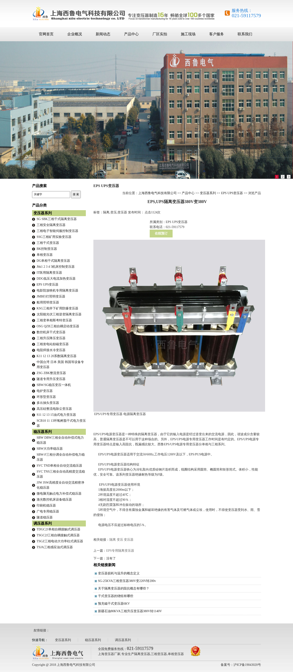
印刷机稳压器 (46, 505)
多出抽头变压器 (48, 403)
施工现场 (188, 34)
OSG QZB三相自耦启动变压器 (58, 326)
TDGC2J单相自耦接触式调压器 (58, 529)
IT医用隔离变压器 (49, 272)
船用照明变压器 (48, 302)
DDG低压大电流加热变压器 (56, 278)
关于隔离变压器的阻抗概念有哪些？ (123, 588)
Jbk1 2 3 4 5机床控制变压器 (56, 266)
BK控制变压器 (47, 249)
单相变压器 (45, 254)
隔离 (112, 539)
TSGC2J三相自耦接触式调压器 (58, 535)
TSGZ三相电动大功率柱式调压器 (60, 541)
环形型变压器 (46, 397)
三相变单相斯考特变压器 (54, 320)
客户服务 (216, 34)
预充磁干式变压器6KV (114, 603)
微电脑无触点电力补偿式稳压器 (59, 493)
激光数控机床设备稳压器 (54, 499)
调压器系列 (42, 523)
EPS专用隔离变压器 (120, 550)
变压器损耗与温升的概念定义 (119, 573)
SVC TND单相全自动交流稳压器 (59, 465)
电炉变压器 (45, 391)
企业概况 (74, 34)
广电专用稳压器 (48, 511)
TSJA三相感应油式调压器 (55, 547)
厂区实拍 (159, 34)
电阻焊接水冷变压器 (51, 350)
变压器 (128, 539)
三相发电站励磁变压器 (53, 344)
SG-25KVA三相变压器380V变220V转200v (127, 581)
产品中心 (131, 34)
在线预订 (161, 233)
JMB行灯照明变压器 (51, 296)
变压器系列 (208, 193)
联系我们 (245, 34)
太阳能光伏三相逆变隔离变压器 (59, 314)
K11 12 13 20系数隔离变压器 (56, 356)
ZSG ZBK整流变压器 (51, 373)
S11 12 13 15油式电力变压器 (56, 414)
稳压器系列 (42, 432)
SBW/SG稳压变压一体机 (54, 385)
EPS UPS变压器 (232, 193)
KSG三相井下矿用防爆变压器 (57, 308)
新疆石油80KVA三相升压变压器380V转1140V (130, 611)
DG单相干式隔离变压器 (53, 260)
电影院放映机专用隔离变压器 (57, 290)
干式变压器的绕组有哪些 (115, 596)
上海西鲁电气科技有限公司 (157, 193)
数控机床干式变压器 (51, 332)
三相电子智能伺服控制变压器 (57, 231)
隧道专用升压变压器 (51, 379)
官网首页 (46, 34)
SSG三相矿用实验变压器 (54, 237)
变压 (120, 539)
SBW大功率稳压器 (50, 448)
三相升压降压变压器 (51, 338)
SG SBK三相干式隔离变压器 (57, 219)
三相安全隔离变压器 (51, 225)
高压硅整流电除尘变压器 (54, 408)
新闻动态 (103, 34)
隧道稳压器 (45, 517)
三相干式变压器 (48, 243)
